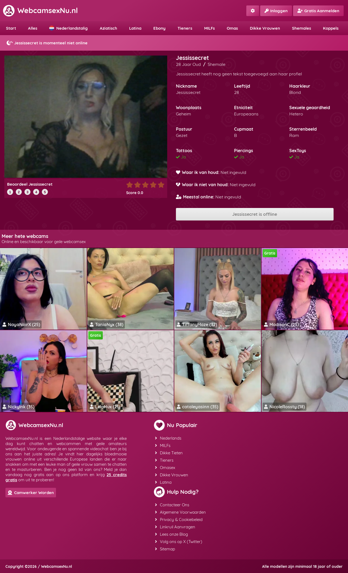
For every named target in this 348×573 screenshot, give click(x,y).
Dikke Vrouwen (265, 28)
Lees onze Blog (171, 534)
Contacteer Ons (172, 504)
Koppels (330, 28)
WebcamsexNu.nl (40, 10)
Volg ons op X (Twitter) (178, 541)
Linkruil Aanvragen (175, 526)
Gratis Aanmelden (318, 10)
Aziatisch (108, 28)
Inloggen (276, 10)
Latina (135, 28)
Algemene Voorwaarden (180, 512)
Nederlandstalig (68, 28)
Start (11, 28)
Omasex (165, 467)
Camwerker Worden (31, 492)
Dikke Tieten (169, 452)
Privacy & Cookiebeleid (179, 519)
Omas (232, 28)
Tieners (185, 28)
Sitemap (165, 548)
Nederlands (168, 438)
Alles (32, 28)
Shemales (301, 28)
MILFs (209, 28)
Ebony (159, 28)
